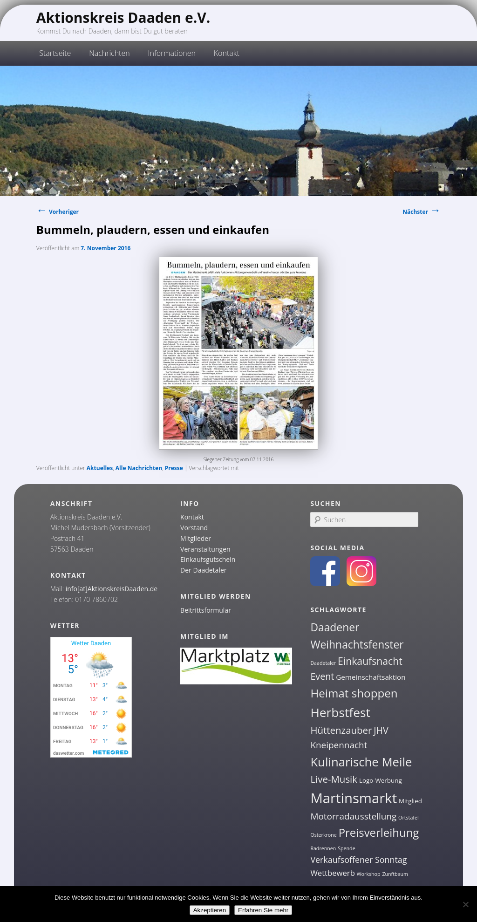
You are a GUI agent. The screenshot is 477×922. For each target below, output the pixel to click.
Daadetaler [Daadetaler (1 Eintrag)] (323, 663)
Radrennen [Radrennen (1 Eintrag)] (323, 848)
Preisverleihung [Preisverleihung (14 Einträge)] (379, 832)
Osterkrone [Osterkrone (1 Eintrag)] (323, 835)
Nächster (421, 212)
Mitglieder (195, 538)
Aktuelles (100, 468)
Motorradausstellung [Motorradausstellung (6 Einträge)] (353, 816)
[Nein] (465, 904)
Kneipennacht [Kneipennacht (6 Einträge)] (338, 745)
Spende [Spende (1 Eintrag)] (346, 848)
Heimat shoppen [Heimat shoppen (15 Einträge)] (353, 693)
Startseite (55, 53)
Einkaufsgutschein (207, 559)
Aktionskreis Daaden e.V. (123, 17)
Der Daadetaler (203, 570)
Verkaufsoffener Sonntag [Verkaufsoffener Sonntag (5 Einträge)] (358, 859)
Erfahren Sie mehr (263, 910)
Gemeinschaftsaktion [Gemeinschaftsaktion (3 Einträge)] (370, 677)
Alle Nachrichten (139, 468)
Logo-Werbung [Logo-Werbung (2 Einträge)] (380, 780)
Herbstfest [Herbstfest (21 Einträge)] (340, 712)
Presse (174, 468)
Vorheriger (57, 212)
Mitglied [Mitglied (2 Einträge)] (410, 801)
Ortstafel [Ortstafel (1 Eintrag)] (408, 817)
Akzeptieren (209, 910)
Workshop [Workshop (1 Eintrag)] (369, 874)
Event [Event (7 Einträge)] (322, 676)
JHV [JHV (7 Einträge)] (381, 730)
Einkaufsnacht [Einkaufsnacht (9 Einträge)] (370, 661)
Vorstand (194, 527)
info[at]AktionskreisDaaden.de (112, 588)
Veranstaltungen (205, 549)
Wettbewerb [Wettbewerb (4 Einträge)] (332, 872)
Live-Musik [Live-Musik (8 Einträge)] (333, 778)
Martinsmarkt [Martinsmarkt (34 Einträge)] (353, 798)
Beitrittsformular (205, 610)
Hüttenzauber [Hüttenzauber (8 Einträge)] (341, 730)
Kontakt (226, 53)
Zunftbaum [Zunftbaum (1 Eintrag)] (395, 874)
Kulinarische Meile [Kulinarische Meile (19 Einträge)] (361, 762)
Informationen (172, 53)
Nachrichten (109, 53)
